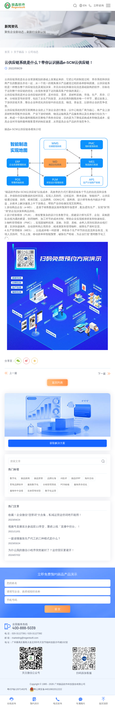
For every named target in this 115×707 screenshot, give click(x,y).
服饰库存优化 (80, 484)
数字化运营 (50, 490)
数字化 (13, 478)
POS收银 (65, 484)
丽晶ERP (75, 478)
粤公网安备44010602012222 (46, 689)
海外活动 (89, 478)
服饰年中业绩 (16, 490)
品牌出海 (51, 478)
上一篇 (13, 373)
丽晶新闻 (25, 478)
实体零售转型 (34, 490)
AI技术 (64, 478)
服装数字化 (33, 484)
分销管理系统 (49, 484)
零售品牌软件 (16, 484)
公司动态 (33, 51)
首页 (7, 51)
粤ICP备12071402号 (17, 689)
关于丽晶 (19, 51)
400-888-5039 (24, 628)
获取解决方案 (57, 443)
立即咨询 (99, 5)
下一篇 (102, 373)
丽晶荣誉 (38, 478)
